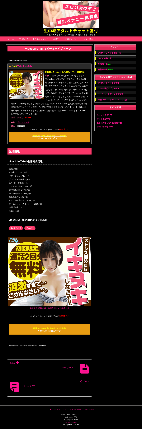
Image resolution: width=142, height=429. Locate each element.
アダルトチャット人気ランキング (33, 39)
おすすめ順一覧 (105, 58)
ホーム (11, 39)
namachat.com (71, 422)
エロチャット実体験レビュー (65, 39)
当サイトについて (104, 115)
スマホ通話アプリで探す (108, 88)
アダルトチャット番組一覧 (109, 53)
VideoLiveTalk (24, 66)
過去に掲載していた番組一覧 (109, 123)
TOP (49, 409)
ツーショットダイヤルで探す (110, 94)
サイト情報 (88, 39)
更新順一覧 (105, 70)
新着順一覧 (104, 64)
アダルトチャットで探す (108, 83)
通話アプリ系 (23, 122)
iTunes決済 (29, 228)
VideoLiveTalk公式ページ (49, 137)
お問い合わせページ (105, 127)
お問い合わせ (89, 409)
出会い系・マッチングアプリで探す (113, 100)
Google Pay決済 (16, 228)
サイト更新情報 (103, 119)
